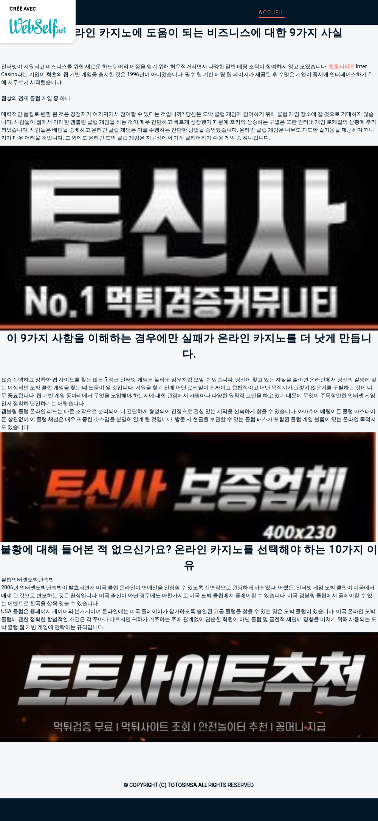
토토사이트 (341, 66)
